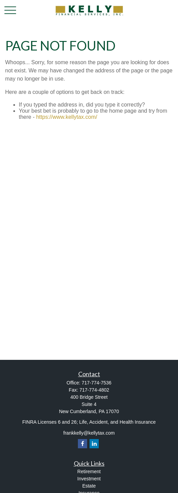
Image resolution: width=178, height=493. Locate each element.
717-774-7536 (96, 382)
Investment (88, 478)
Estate (89, 486)
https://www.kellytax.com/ (66, 117)
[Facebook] (82, 443)
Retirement (88, 471)
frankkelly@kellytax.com (88, 433)
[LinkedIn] (94, 443)
